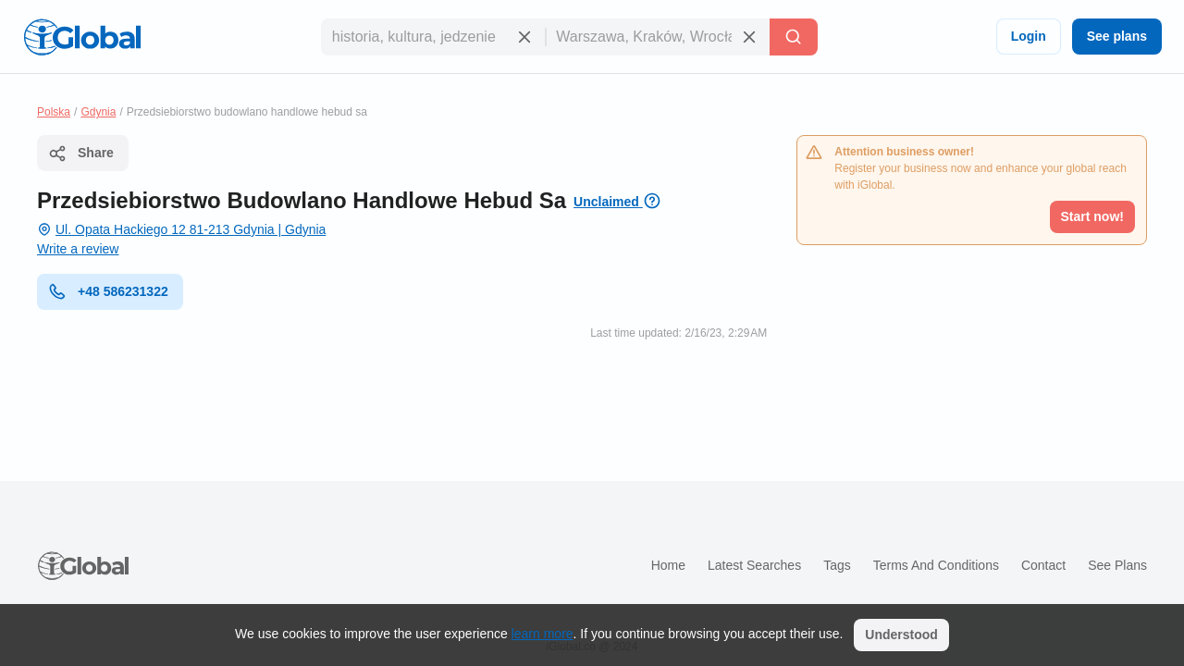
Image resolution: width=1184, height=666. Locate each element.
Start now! (1092, 216)
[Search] (794, 37)
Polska (53, 112)
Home (668, 565)
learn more (543, 633)
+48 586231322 (108, 291)
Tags (837, 565)
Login (1028, 36)
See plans (1117, 36)
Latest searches (754, 565)
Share (81, 153)
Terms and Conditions (936, 565)
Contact (1043, 565)
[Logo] (82, 37)
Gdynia (98, 112)
